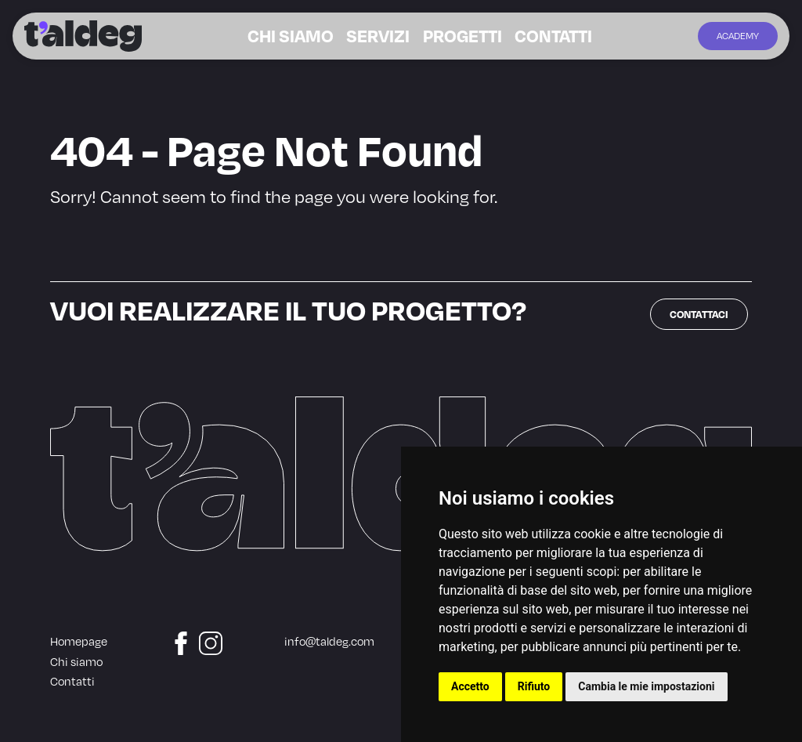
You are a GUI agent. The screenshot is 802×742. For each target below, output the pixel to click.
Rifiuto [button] (534, 686)
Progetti (454, 36)
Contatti (530, 36)
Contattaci (699, 313)
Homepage (78, 641)
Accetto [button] (470, 686)
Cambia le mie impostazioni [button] (646, 686)
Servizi (384, 36)
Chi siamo (312, 36)
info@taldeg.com (329, 641)
